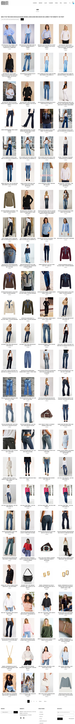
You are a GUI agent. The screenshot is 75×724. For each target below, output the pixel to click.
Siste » (45, 701)
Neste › (40, 701)
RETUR (41, 718)
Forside (41, 712)
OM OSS (41, 716)
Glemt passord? (71, 718)
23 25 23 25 (25, 713)
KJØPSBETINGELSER (43, 721)
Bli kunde (41, 714)
